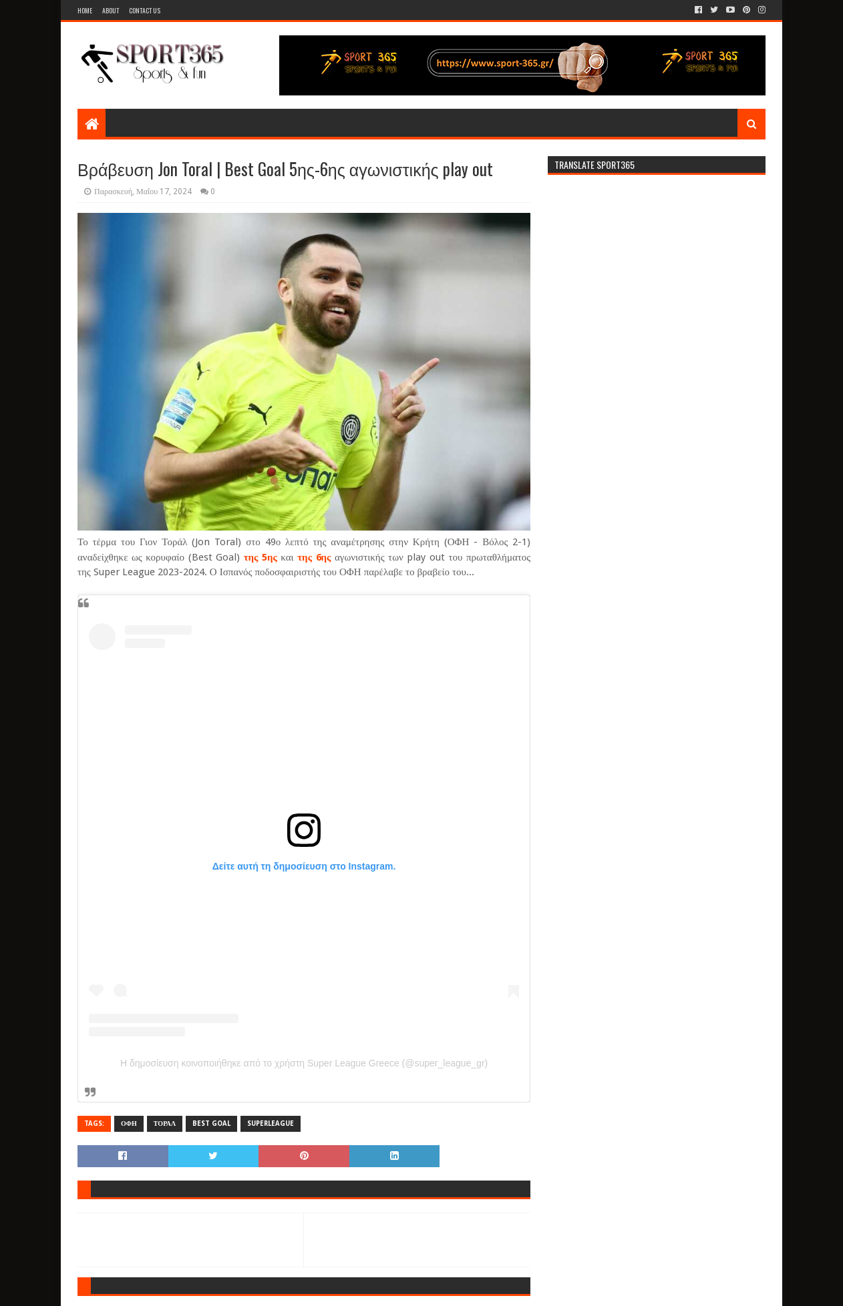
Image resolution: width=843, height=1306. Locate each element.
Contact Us (144, 10)
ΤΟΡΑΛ (165, 1123)
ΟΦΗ (129, 1123)
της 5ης (260, 557)
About (110, 10)
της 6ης (314, 557)
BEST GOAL (211, 1123)
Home (84, 10)
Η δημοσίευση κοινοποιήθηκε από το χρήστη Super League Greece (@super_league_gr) (304, 1063)
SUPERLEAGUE (270, 1123)
